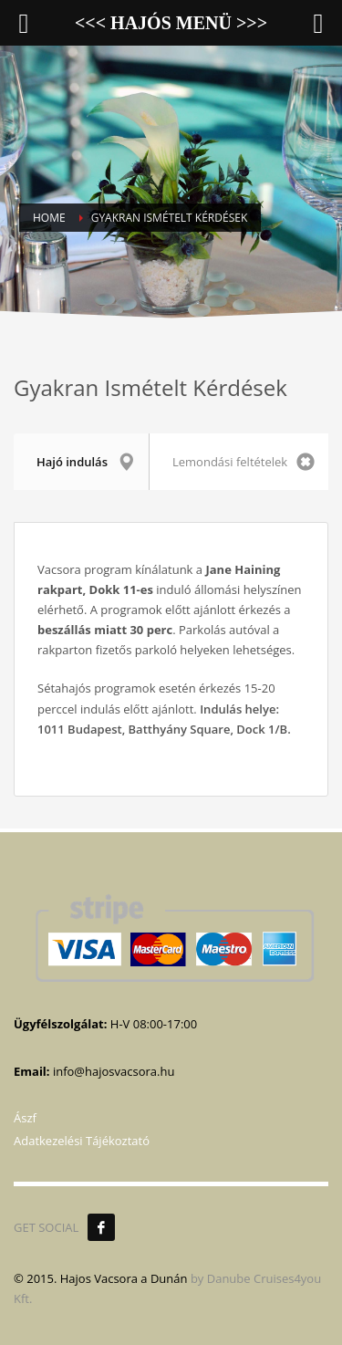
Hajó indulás (85, 462)
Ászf (25, 1118)
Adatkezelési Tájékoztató (82, 1140)
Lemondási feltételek (243, 462)
